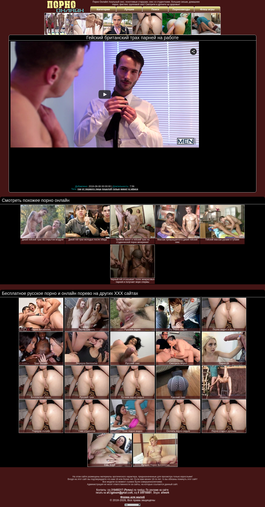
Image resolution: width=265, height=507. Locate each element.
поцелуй (107, 189)
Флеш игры (207, 9)
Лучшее (129, 9)
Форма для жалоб (132, 497)
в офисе (133, 189)
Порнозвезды (181, 9)
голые (116, 189)
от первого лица (91, 189)
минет (124, 189)
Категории (103, 9)
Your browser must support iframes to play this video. (104, 112)
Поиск (155, 9)
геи (79, 189)
